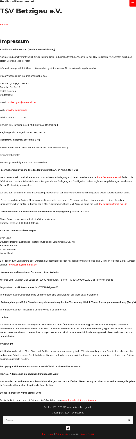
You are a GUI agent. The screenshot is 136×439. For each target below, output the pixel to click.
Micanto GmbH (87, 434)
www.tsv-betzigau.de (16, 109)
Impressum (48, 433)
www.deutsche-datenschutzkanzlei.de (81, 400)
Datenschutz (62, 433)
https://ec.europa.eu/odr (109, 177)
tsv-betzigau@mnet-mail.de (21, 102)
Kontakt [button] (4, 24)
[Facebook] (68, 427)
